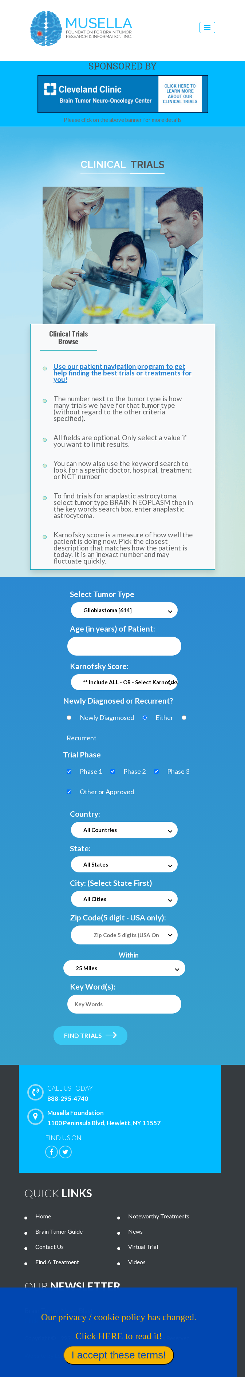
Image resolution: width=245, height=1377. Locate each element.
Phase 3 (178, 771)
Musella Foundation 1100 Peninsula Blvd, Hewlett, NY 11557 (96, 1118)
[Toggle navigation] (207, 27)
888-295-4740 (132, 1092)
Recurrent (81, 738)
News (135, 1231)
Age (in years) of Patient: (112, 628)
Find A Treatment (57, 1261)
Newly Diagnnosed (107, 717)
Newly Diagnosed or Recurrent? (118, 700)
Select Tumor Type (102, 593)
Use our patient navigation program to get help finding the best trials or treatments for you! (123, 372)
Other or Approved (107, 792)
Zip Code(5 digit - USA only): (118, 917)
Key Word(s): (92, 986)
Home (43, 1216)
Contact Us (49, 1246)
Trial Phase (82, 754)
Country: (85, 813)
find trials (90, 1035)
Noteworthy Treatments (158, 1216)
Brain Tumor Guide (59, 1231)
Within (129, 955)
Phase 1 (91, 771)
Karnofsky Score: (99, 665)
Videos (137, 1261)
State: (80, 848)
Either (164, 717)
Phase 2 (134, 771)
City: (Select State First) (111, 882)
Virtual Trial (143, 1246)
